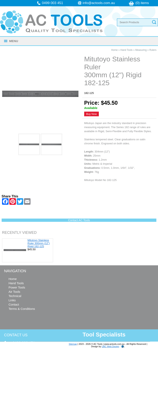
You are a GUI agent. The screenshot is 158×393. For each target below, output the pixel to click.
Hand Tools (126, 50)
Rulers (153, 50)
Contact (14, 304)
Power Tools (17, 287)
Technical (15, 296)
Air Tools (14, 291)
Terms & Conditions (22, 308)
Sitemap (73, 344)
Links (12, 300)
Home (114, 50)
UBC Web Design (110, 346)
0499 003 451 (52, 3)
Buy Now (91, 113)
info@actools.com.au (99, 3)
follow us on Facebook (29, 376)
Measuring (141, 50)
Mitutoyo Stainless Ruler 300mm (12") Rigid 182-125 (38, 243)
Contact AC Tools (79, 220)
